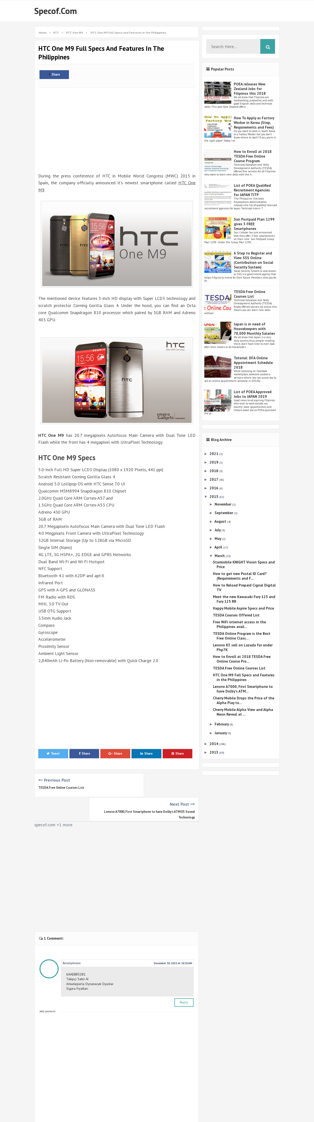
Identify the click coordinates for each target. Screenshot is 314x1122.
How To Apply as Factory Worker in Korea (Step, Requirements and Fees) (254, 123)
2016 (214, 488)
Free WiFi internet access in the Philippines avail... (239, 624)
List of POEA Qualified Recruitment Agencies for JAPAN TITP (252, 190)
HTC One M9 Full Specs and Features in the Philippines (244, 677)
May (218, 538)
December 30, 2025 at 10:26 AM (173, 939)
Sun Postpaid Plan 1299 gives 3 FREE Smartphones (254, 224)
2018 (214, 470)
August (220, 521)
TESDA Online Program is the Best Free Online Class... (241, 636)
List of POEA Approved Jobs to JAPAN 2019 (253, 394)
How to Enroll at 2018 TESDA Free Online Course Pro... (242, 659)
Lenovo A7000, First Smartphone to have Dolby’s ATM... (243, 689)
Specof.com (55, 10)
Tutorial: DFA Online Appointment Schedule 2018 (253, 363)
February (222, 724)
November (223, 504)
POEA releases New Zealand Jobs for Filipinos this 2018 (250, 89)
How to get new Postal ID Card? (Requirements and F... (240, 576)
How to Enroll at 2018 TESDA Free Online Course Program (253, 156)
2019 (214, 462)
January (221, 733)
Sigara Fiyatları (77, 964)
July (218, 530)
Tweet (53, 753)
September (224, 512)
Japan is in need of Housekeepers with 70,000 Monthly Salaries (254, 329)
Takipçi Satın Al (77, 955)
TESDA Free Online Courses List (61, 788)
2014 (214, 743)
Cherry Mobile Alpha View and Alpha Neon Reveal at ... (243, 712)
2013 (214, 752)
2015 (214, 496)
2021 (214, 453)
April (218, 547)
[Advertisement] (117, 124)
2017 (214, 479)
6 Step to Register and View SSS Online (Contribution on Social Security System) (253, 260)
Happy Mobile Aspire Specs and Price (243, 608)
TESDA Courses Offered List (236, 615)
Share (54, 74)
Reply (184, 978)
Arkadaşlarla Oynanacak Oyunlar (90, 960)
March (220, 555)
